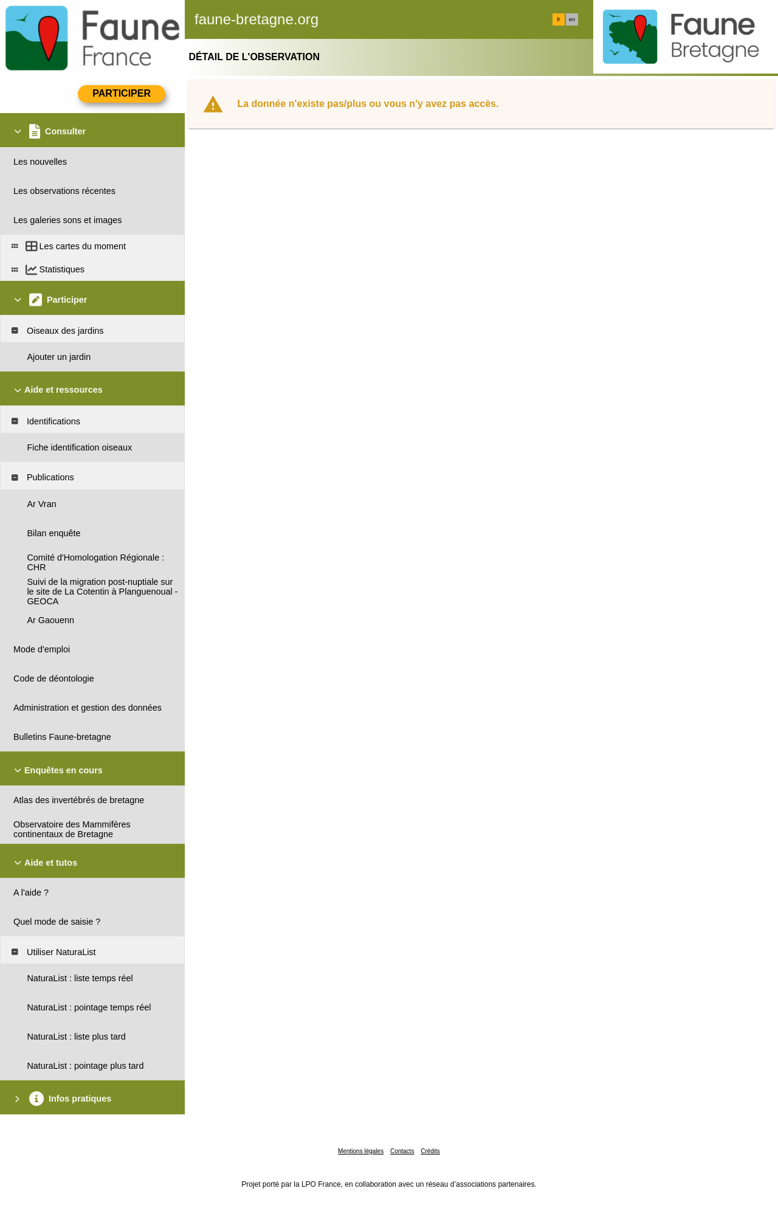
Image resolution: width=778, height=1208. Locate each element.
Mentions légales (361, 1151)
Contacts (402, 1151)
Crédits (430, 1151)
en (572, 19)
